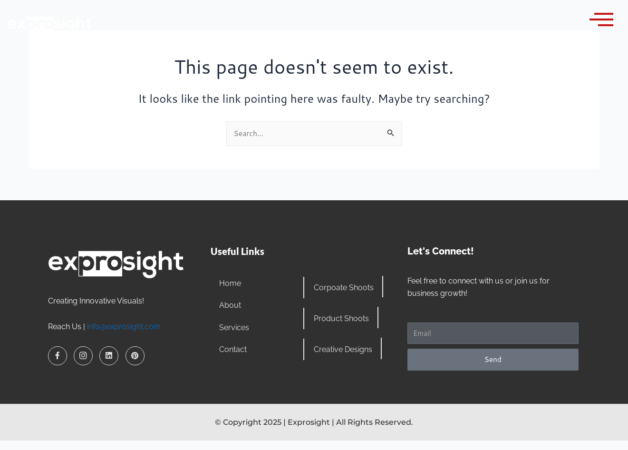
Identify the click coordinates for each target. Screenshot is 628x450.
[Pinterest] (135, 355)
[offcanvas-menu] (601, 19)
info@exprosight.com (124, 326)
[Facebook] (57, 355)
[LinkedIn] (108, 355)
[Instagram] (83, 355)
